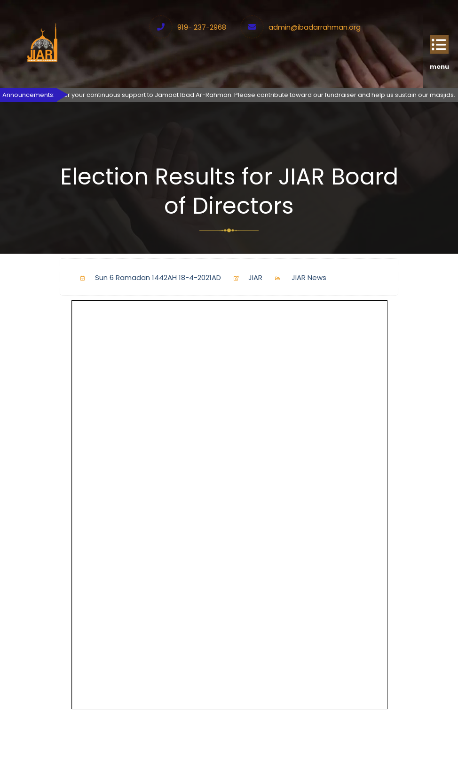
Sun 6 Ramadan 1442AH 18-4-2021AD (147, 277)
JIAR (244, 277)
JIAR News (309, 277)
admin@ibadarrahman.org (314, 27)
